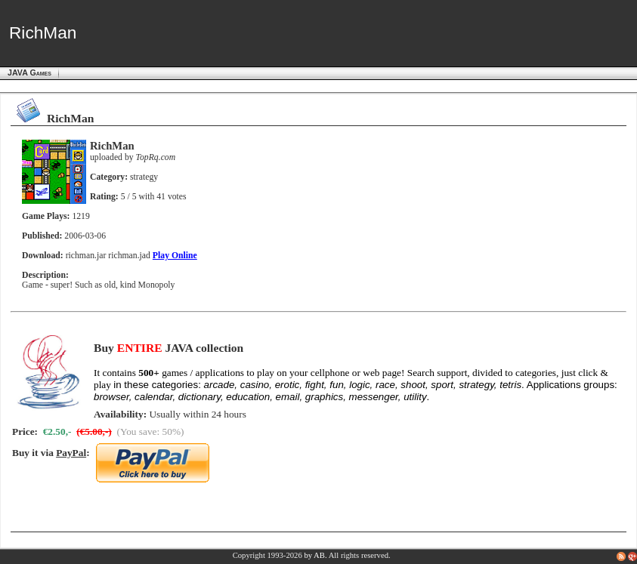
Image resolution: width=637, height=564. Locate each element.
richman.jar (86, 255)
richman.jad (129, 255)
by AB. (315, 555)
